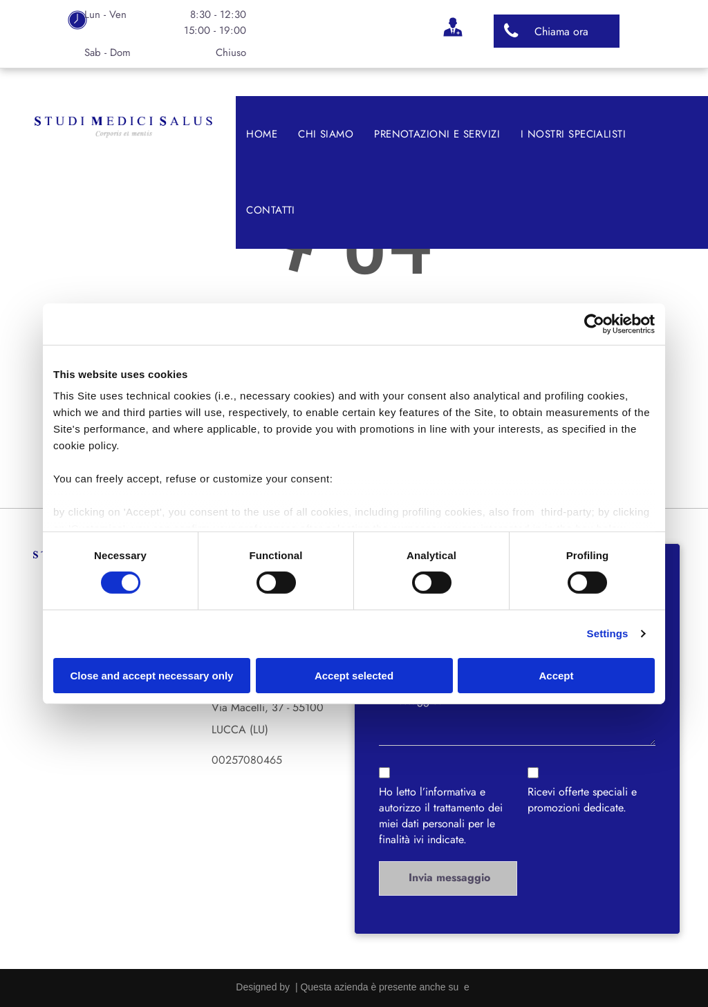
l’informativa (448, 792)
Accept (556, 675)
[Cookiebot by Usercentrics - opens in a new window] (594, 323)
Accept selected (354, 675)
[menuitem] (262, 134)
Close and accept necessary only (152, 675)
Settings (607, 633)
